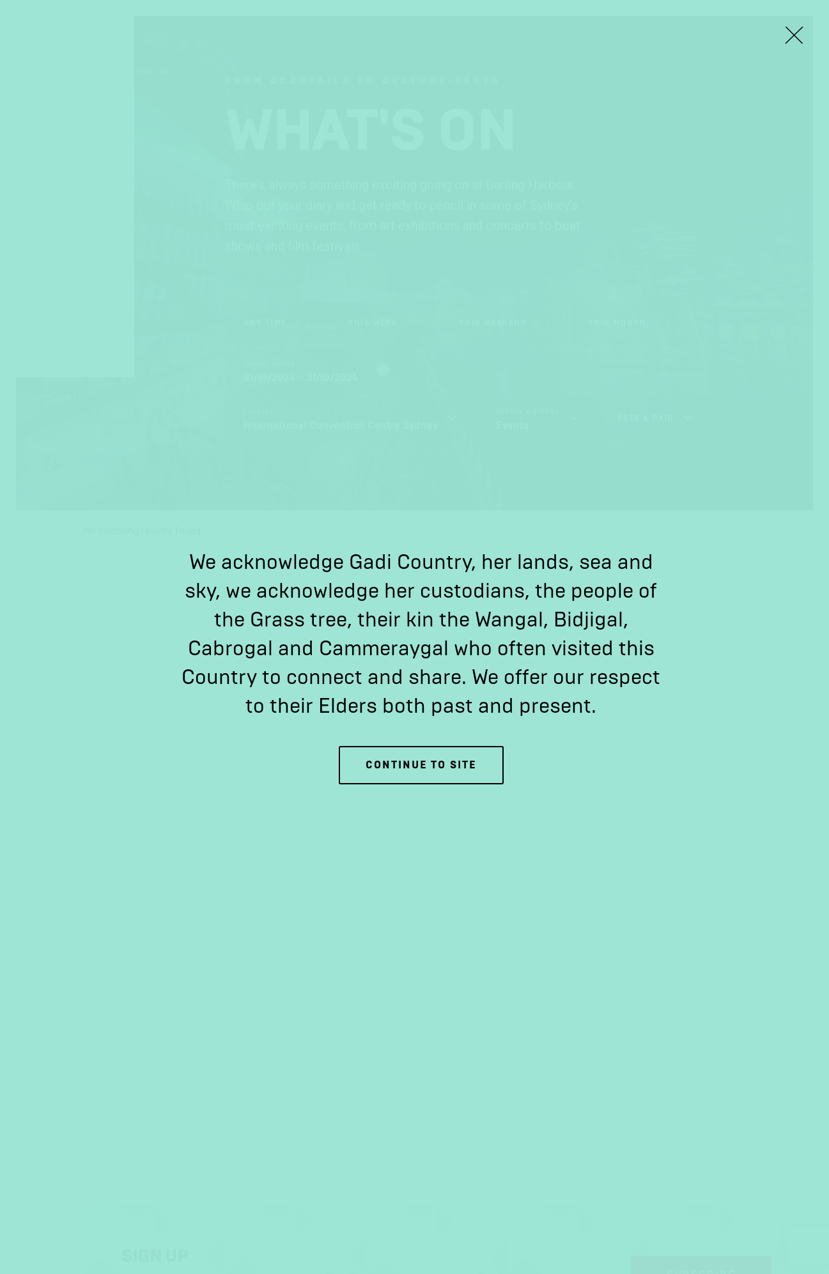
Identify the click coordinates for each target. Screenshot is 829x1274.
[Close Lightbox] (794, 35)
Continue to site (421, 765)
